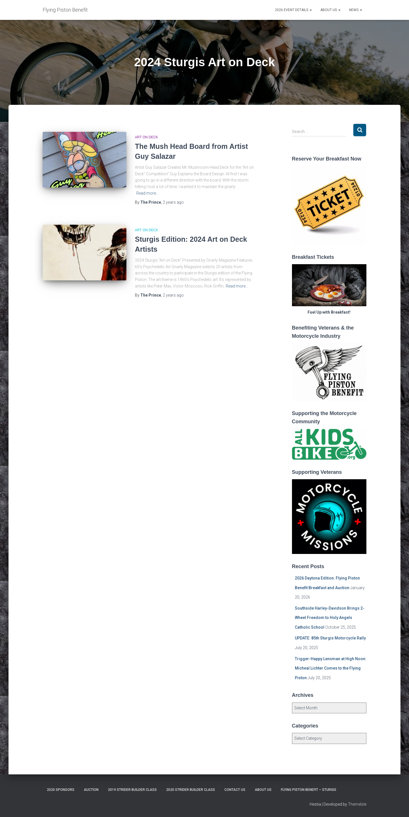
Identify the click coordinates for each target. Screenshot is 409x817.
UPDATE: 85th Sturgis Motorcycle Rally (330, 638)
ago (173, 202)
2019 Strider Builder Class (132, 790)
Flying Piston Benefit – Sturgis (308, 790)
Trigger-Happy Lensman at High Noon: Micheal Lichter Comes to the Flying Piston (330, 668)
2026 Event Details (293, 10)
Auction (91, 790)
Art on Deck (146, 137)
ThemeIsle (357, 804)
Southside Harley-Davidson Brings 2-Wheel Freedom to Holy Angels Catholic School (329, 618)
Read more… (147, 193)
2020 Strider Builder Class (190, 790)
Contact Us (234, 790)
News (355, 10)
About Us (330, 10)
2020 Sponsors (60, 790)
